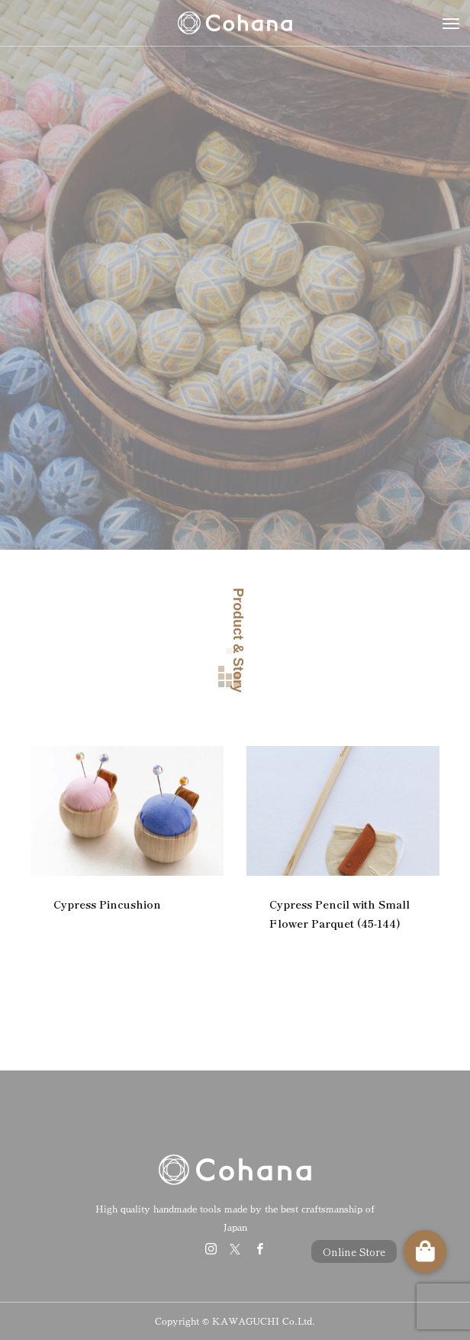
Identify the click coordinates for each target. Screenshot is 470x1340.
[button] (425, 1251)
